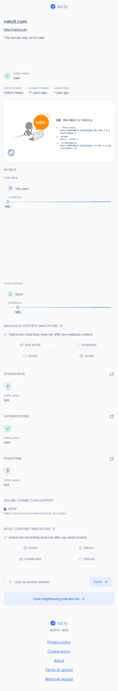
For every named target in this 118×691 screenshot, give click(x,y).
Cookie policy (59, 651)
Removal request (59, 679)
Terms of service (59, 669)
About (59, 660)
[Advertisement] (59, 54)
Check (100, 582)
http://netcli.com (15, 29)
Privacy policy (59, 642)
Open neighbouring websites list (59, 599)
